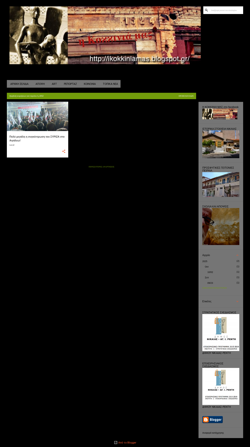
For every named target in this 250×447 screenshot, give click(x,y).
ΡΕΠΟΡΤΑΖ (69, 83)
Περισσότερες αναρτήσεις (101, 167)
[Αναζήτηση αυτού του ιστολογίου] (226, 10)
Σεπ (207, 277)
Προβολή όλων (186, 96)
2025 (204, 261)
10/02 (210, 272)
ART (53, 83)
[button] (64, 151)
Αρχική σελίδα (18, 83)
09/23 (210, 283)
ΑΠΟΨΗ (39, 83)
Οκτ (207, 266)
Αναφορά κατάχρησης (213, 433)
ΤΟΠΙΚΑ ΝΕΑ (109, 83)
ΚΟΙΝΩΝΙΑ (89, 83)
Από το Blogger (125, 442)
